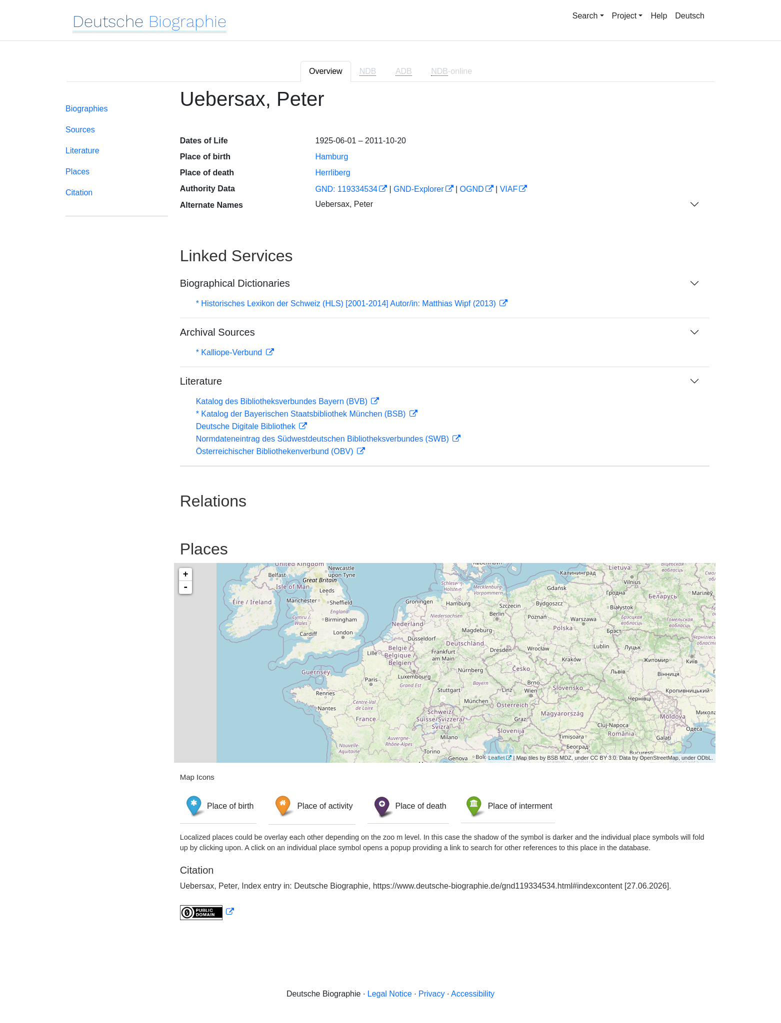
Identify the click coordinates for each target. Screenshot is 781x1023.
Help (658, 15)
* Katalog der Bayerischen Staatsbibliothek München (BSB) (302, 414)
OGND (472, 189)
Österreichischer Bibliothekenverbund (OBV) (276, 451)
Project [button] (624, 15)
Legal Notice (390, 994)
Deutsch (689, 15)
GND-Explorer (419, 189)
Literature (83, 150)
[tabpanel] (391, 510)
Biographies (87, 108)
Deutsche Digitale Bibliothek (247, 426)
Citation (79, 192)
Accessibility (472, 994)
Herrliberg (332, 172)
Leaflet (496, 758)
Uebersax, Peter (344, 204)
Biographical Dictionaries (235, 283)
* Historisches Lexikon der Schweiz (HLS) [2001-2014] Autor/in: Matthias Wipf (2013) (347, 303)
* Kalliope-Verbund (230, 352)
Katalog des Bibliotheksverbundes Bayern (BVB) (283, 401)
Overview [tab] (325, 71)
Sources (80, 129)
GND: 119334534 (346, 189)
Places (78, 171)
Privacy (431, 994)
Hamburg (331, 156)
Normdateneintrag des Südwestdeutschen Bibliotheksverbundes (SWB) (324, 439)
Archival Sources (217, 332)
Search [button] (585, 15)
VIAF (509, 189)
